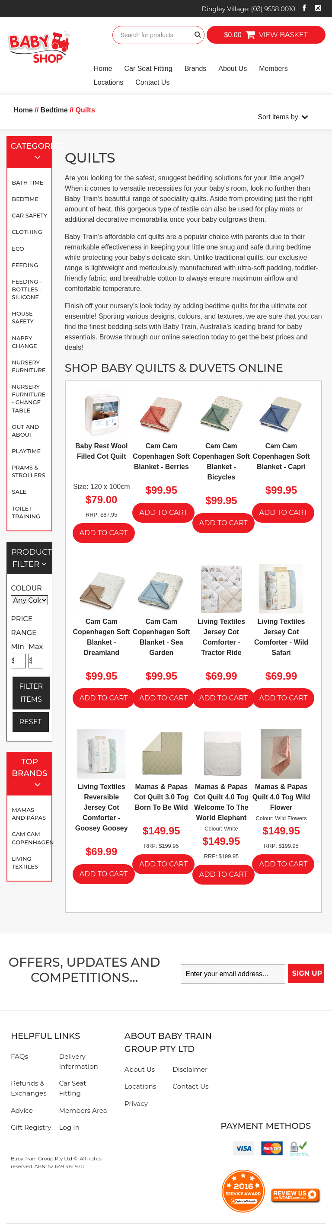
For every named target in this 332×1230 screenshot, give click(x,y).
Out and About (25, 430)
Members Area (83, 1110)
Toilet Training (26, 512)
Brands (196, 68)
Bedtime (25, 198)
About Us (232, 68)
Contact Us (152, 82)
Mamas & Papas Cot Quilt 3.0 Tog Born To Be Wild (161, 797)
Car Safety (29, 215)
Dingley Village (248, 9)
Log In (69, 1127)
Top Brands (30, 774)
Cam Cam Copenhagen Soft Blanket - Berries (161, 456)
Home (103, 68)
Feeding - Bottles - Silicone (27, 289)
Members (273, 68)
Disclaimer (190, 1069)
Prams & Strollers (28, 471)
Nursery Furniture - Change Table (28, 398)
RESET (30, 722)
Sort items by (278, 117)
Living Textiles (25, 862)
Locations (109, 82)
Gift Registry (31, 1127)
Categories (32, 152)
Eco (18, 248)
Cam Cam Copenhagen (31, 838)
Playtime (26, 450)
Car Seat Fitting (148, 68)
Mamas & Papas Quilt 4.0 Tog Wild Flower (281, 797)
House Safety (22, 317)
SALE (19, 491)
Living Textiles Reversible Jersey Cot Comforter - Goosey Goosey (101, 807)
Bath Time (27, 182)
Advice (22, 1110)
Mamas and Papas (29, 813)
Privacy (136, 1103)
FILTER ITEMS (31, 692)
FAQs (19, 1056)
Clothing (27, 231)
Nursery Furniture (28, 366)
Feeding (25, 265)
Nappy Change (24, 342)
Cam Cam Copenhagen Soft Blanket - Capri (281, 456)
